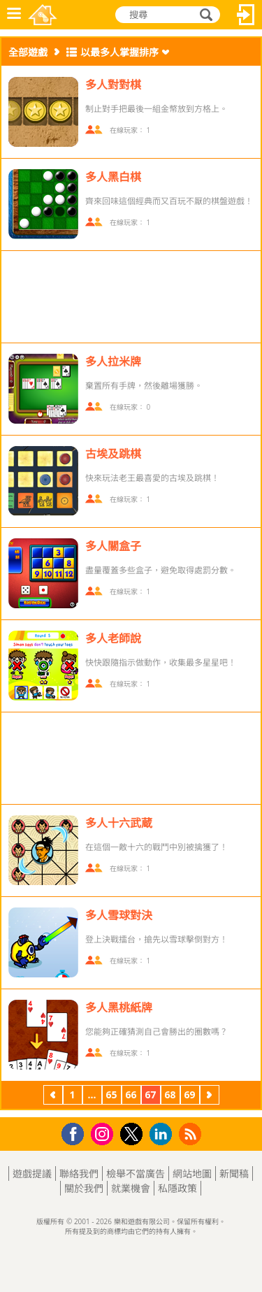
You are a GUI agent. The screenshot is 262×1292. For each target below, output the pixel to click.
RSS (191, 1134)
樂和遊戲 (42, 14)
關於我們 (83, 1188)
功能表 (14, 15)
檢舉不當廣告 (135, 1173)
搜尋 (204, 15)
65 (111, 1094)
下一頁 (209, 1096)
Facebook (76, 1132)
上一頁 (53, 1096)
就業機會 (130, 1188)
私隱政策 (177, 1188)
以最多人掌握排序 (119, 52)
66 (130, 1094)
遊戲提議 (32, 1173)
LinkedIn (163, 1134)
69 (189, 1094)
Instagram (104, 1133)
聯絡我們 (79, 1173)
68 (169, 1094)
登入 (246, 14)
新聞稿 (234, 1173)
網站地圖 (192, 1173)
